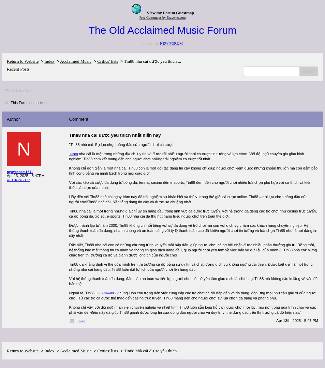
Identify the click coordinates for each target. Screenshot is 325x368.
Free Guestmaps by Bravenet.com (162, 17)
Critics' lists (107, 61)
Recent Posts (18, 69)
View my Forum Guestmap (170, 13)
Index (49, 61)
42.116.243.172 (18, 180)
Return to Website (23, 61)
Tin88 (73, 154)
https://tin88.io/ (107, 293)
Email (80, 321)
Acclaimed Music (75, 61)
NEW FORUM (171, 43)
